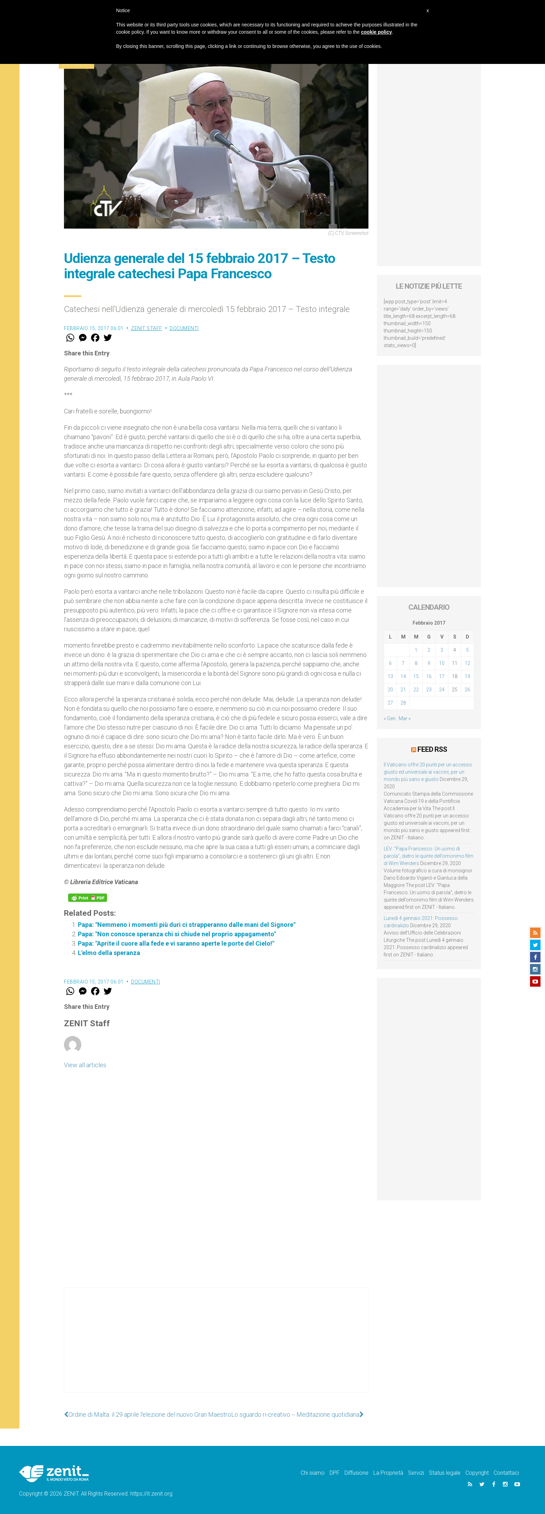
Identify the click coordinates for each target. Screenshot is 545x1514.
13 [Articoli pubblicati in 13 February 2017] (390, 676)
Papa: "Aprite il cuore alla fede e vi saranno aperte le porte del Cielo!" (176, 943)
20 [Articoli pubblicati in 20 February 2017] (390, 689)
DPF (335, 1473)
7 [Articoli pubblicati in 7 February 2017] (403, 663)
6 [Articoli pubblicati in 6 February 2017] (390, 663)
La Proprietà (388, 1473)
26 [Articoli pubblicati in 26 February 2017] (467, 689)
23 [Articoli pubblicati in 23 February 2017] (429, 689)
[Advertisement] (216, 1347)
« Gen (390, 718)
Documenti (184, 328)
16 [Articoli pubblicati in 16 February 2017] (429, 676)
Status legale (445, 1473)
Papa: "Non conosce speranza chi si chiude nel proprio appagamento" (177, 934)
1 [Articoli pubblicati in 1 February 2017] (416, 650)
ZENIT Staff (146, 328)
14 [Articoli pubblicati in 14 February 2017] (403, 676)
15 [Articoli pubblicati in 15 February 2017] (416, 676)
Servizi (416, 1473)
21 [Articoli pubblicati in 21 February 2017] (403, 689)
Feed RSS (432, 749)
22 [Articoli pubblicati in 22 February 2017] (416, 689)
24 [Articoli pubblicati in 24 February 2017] (442, 689)
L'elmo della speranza (109, 952)
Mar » (404, 718)
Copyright (477, 1473)
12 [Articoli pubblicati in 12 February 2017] (467, 663)
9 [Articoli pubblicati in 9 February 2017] (429, 663)
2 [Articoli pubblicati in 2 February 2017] (429, 650)
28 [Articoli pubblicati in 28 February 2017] (403, 703)
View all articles (85, 1065)
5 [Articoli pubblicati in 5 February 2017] (467, 650)
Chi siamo (313, 1473)
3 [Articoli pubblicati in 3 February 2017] (441, 650)
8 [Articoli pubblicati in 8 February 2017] (416, 663)
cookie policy (376, 32)
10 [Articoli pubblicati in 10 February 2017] (442, 663)
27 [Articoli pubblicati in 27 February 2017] (390, 703)
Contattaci (506, 1473)
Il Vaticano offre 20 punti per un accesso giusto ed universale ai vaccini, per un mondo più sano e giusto (428, 772)
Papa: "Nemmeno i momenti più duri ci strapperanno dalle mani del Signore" (186, 924)
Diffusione (356, 1473)
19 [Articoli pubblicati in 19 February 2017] (467, 676)
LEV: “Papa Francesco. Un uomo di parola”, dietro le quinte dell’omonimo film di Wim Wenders (428, 856)
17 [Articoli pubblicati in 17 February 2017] (442, 676)
